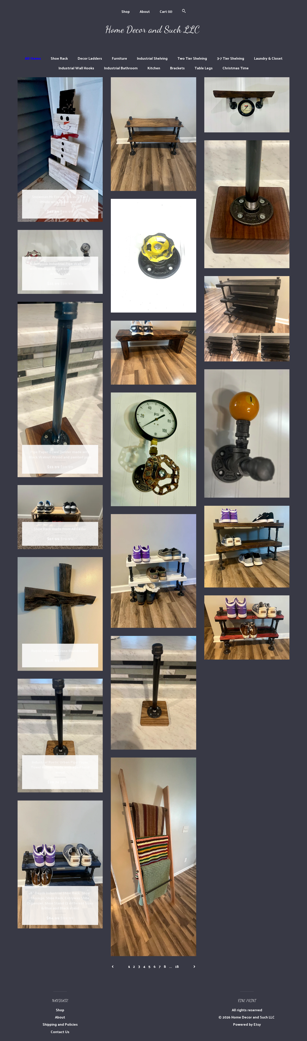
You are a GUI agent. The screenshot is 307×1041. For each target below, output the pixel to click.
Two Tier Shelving (192, 58)
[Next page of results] (194, 966)
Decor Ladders (90, 58)
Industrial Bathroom (121, 68)
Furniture (119, 58)
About (145, 11)
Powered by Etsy (247, 1024)
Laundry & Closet (268, 58)
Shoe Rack (59, 58)
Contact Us (60, 1031)
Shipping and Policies (60, 1024)
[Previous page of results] (113, 966)
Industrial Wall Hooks (76, 68)
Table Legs (204, 68)
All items (33, 58)
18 (177, 966)
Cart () (166, 11)
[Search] (184, 11)
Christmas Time (236, 68)
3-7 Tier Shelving (230, 58)
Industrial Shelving (152, 58)
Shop (125, 11)
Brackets (177, 68)
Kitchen (154, 68)
